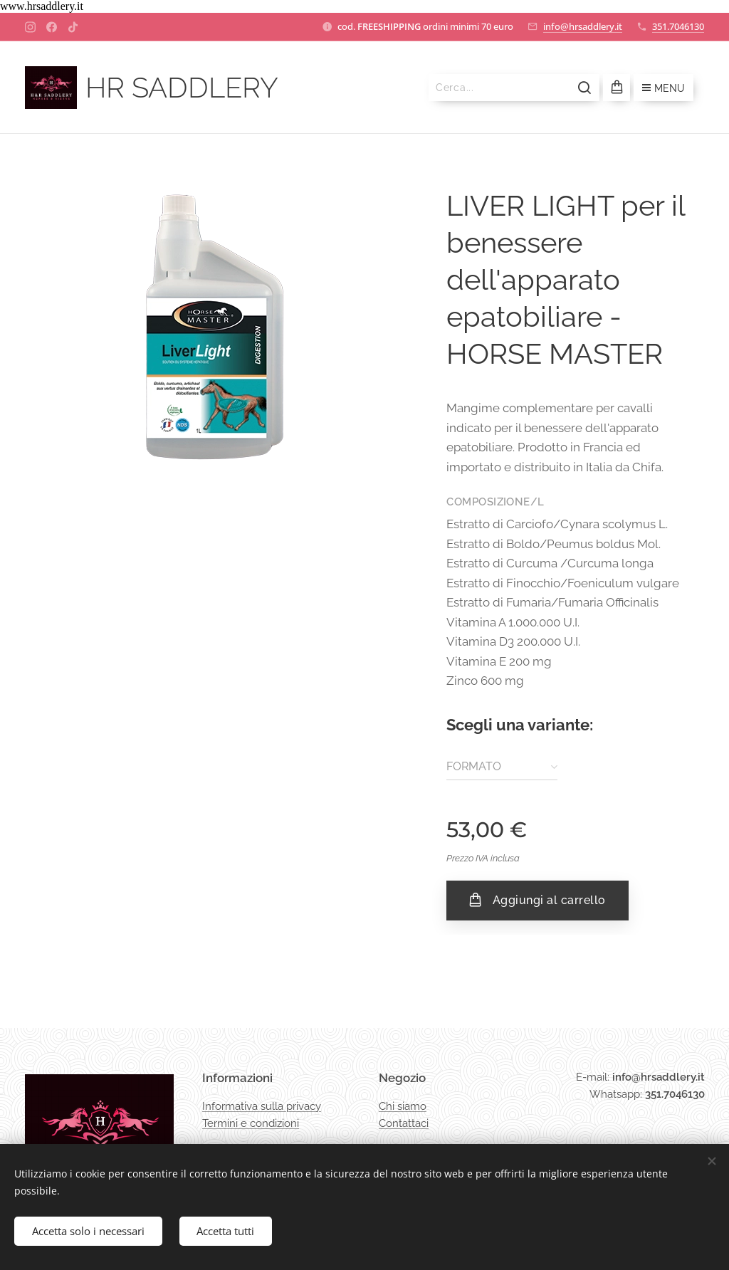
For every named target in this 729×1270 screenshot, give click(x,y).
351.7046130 (678, 26)
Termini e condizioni (250, 1123)
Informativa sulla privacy (261, 1106)
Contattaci (404, 1123)
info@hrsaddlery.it (582, 26)
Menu (663, 88)
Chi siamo (402, 1106)
